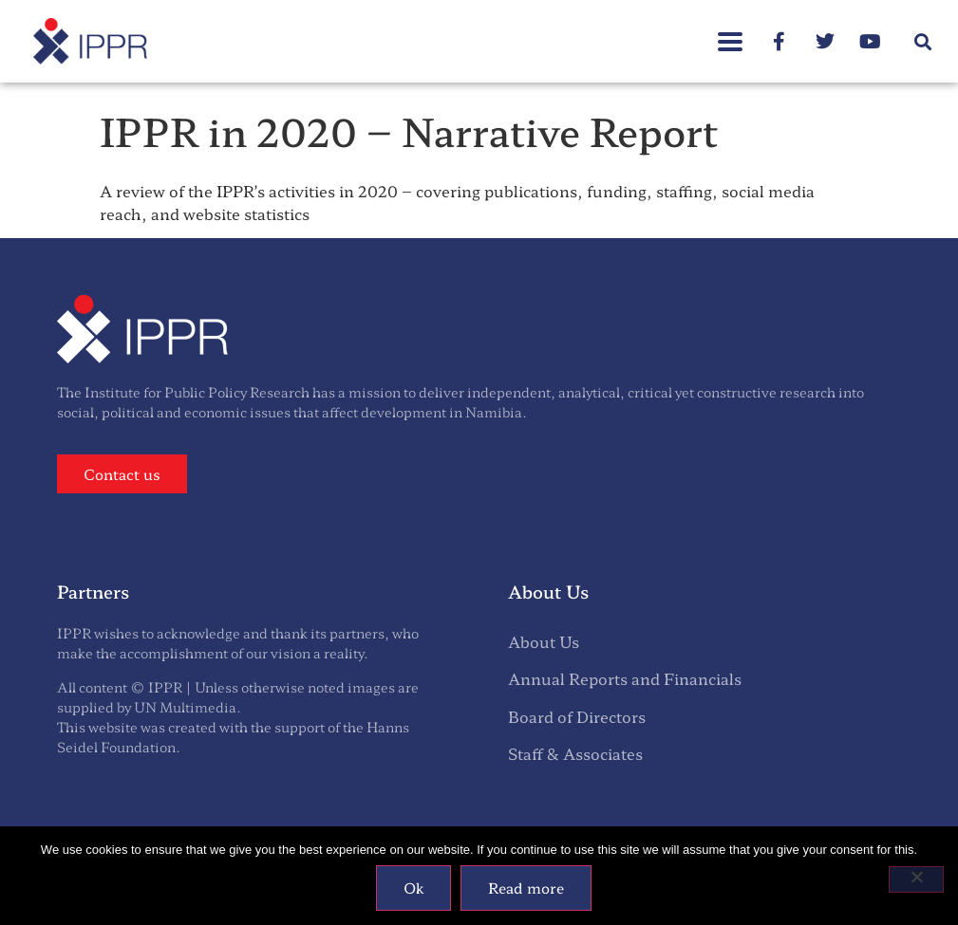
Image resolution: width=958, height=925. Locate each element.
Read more (526, 887)
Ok (413, 887)
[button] (923, 41)
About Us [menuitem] (543, 641)
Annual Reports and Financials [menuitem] (625, 678)
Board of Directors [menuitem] (577, 716)
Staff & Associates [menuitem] (575, 753)
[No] (916, 879)
